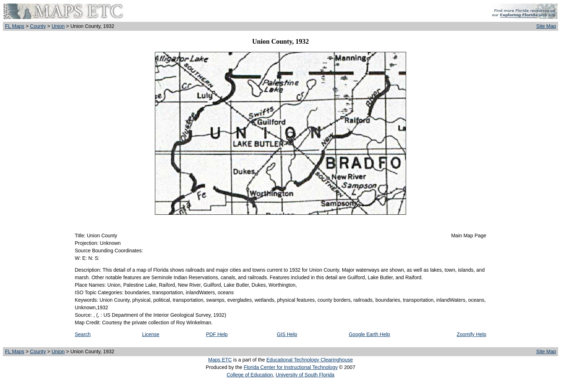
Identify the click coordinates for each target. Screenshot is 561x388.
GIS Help (287, 334)
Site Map (546, 26)
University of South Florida (304, 375)
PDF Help (217, 334)
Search (83, 334)
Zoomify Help (471, 334)
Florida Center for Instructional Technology (291, 367)
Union (58, 26)
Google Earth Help (369, 334)
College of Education (249, 375)
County (38, 26)
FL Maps (14, 26)
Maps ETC (220, 360)
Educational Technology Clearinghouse (309, 360)
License (150, 334)
